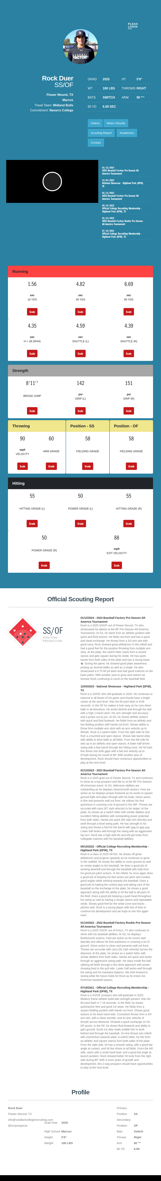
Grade (51, 466)
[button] (53, 183)
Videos (95, 123)
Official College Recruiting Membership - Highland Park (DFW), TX (126, 210)
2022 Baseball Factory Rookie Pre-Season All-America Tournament (126, 224)
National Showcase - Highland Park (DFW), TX (126, 183)
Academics (127, 132)
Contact (96, 142)
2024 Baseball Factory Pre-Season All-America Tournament (126, 170)
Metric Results (116, 123)
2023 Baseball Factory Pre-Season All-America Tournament (126, 195)
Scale (32, 312)
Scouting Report (101, 132)
